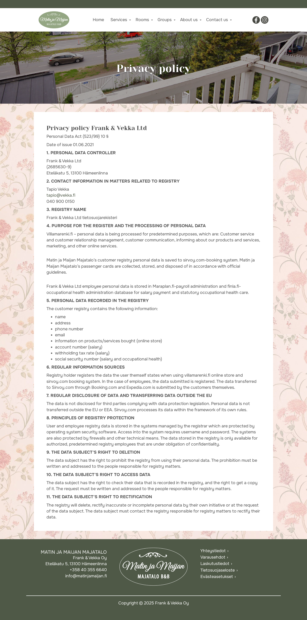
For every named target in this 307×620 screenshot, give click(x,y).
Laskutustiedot (214, 563)
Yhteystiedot (213, 550)
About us (189, 19)
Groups (165, 19)
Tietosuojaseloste (217, 570)
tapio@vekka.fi (60, 195)
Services (118, 19)
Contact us (217, 19)
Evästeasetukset (216, 576)
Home (98, 19)
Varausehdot (212, 557)
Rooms (142, 19)
